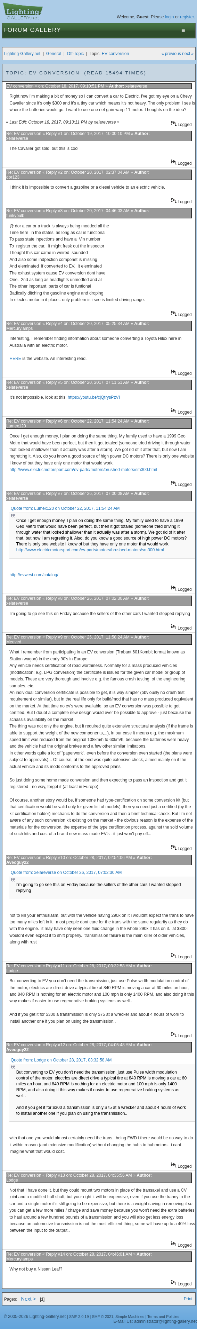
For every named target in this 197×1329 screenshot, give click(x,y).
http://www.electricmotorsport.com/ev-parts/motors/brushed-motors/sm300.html (83, 469)
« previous (171, 53)
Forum (15, 30)
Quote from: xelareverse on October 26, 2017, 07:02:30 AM (66, 872)
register (187, 17)
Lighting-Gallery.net (22, 53)
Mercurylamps (19, 328)
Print (188, 1298)
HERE (15, 358)
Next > (28, 1299)
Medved (13, 642)
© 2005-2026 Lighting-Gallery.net (35, 1316)
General (53, 53)
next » (188, 53)
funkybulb (15, 215)
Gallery (45, 30)
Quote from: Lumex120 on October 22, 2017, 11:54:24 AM (65, 508)
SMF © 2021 (102, 1316)
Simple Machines (129, 1316)
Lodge (12, 970)
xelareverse (136, 86)
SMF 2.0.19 (79, 1316)
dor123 (12, 177)
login (169, 17)
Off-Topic (75, 53)
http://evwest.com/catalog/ (33, 574)
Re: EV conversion (23, 133)
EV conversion (115, 53)
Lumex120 (16, 426)
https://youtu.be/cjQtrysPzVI (94, 397)
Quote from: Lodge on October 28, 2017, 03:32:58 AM (61, 1060)
